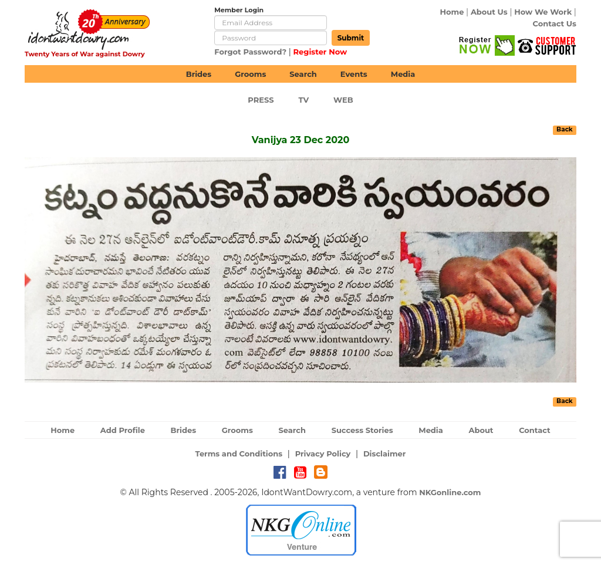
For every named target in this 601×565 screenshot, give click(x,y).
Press (261, 99)
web (343, 99)
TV (304, 99)
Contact (535, 430)
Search (302, 74)
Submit (350, 37)
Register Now (320, 51)
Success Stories (362, 430)
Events (353, 74)
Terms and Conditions (239, 453)
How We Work (543, 11)
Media (403, 74)
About (480, 430)
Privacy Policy (323, 453)
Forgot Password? (250, 51)
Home (452, 11)
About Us (489, 11)
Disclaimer (384, 453)
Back (564, 129)
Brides (199, 74)
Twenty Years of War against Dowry (85, 54)
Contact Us (554, 23)
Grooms (250, 74)
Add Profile (122, 430)
